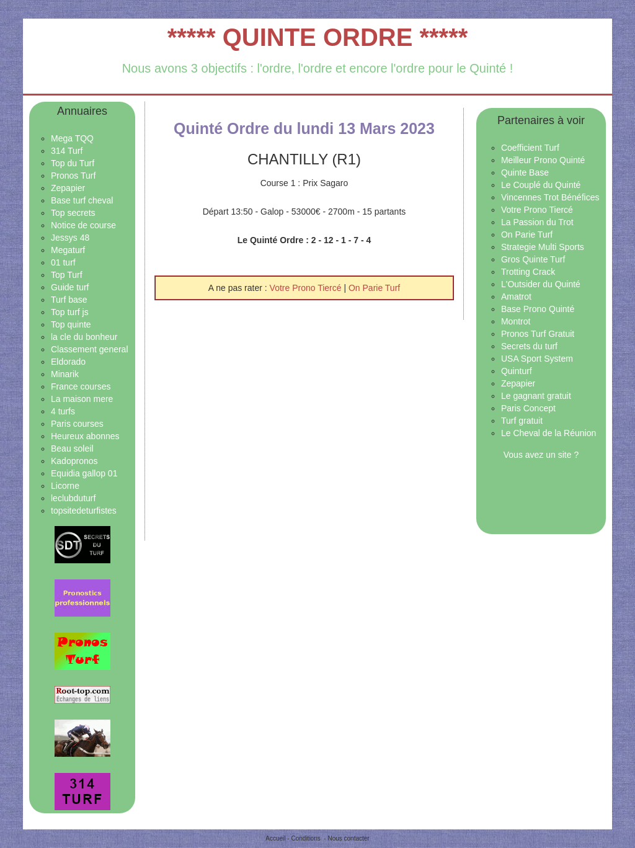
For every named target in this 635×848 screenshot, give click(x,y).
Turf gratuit (522, 421)
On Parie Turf (374, 288)
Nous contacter (348, 838)
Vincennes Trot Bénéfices (550, 197)
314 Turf (66, 151)
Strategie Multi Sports (542, 247)
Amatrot (516, 296)
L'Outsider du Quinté (540, 284)
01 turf (63, 262)
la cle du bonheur (84, 337)
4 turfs (63, 411)
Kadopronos (74, 461)
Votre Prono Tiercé (307, 288)
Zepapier (68, 188)
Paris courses (77, 424)
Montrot (515, 321)
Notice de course (83, 225)
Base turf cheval (82, 200)
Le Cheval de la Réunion (548, 433)
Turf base (69, 300)
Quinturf (516, 371)
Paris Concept (528, 408)
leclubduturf (73, 498)
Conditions (305, 838)
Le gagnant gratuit (536, 396)
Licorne (65, 486)
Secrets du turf (529, 346)
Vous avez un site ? (541, 455)
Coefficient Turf (530, 148)
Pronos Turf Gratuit (537, 334)
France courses (80, 386)
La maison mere (82, 399)
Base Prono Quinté (537, 309)
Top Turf (66, 275)
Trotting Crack (528, 272)
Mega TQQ (72, 138)
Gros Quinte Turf (533, 259)
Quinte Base (525, 172)
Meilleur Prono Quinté (543, 160)
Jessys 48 (70, 238)
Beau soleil (72, 448)
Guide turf (70, 287)
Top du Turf (72, 163)
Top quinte (71, 324)
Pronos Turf (73, 176)
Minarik (65, 374)
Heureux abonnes (85, 436)
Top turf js (70, 312)
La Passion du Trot (537, 222)
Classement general (89, 349)
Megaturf (68, 250)
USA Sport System (537, 359)
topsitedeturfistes (84, 510)
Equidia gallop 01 (84, 473)
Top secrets (73, 213)
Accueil (275, 838)
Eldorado (68, 362)
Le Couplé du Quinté (540, 185)
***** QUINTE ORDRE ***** (317, 37)
